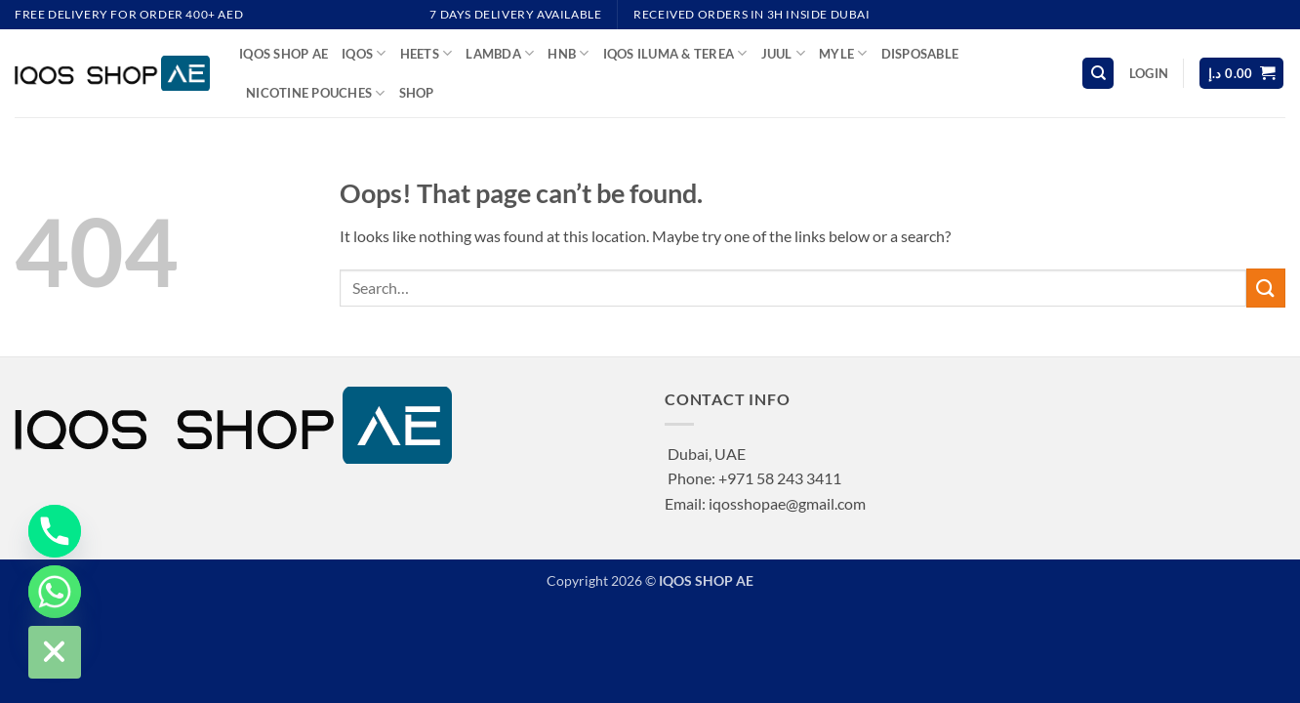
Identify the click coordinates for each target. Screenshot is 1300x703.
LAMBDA (500, 53)
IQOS (364, 53)
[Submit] (1265, 288)
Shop (416, 93)
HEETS (426, 53)
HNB (568, 53)
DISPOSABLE (920, 54)
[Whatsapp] (54, 591)
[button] (1148, 73)
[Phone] (54, 531)
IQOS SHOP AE (283, 54)
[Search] (1098, 74)
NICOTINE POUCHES (316, 93)
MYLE (843, 53)
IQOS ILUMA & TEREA (675, 53)
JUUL (783, 53)
